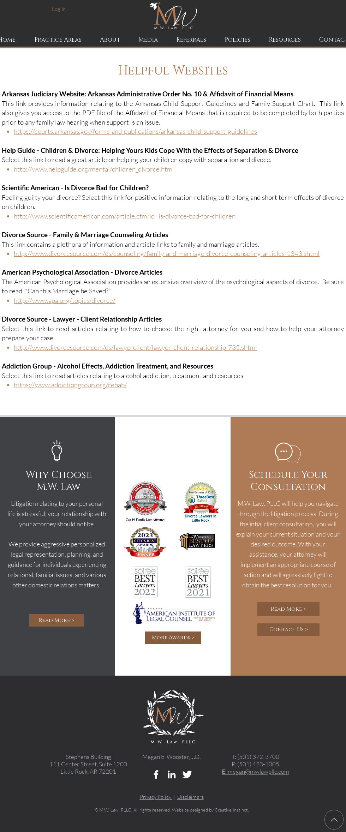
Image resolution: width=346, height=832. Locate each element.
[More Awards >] (173, 638)
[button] (110, 40)
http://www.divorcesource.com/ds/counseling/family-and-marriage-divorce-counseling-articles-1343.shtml (167, 253)
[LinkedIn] (171, 774)
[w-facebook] (156, 774)
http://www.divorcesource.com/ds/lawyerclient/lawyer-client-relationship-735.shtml (135, 347)
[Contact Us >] (288, 629)
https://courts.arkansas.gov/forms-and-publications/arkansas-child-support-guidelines (135, 131)
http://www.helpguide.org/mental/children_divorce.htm (93, 169)
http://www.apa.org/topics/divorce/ (64, 300)
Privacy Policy (156, 797)
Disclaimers (190, 797)
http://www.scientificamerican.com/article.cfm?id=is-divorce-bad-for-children (124, 216)
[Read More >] (56, 620)
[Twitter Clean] (187, 774)
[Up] (334, 820)
